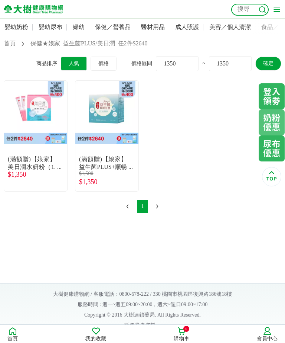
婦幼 (79, 27)
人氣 (74, 63)
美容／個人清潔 (230, 27)
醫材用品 (153, 27)
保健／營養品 (113, 27)
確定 (268, 63)
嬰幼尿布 (50, 27)
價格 (103, 63)
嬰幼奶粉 (16, 27)
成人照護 (187, 27)
